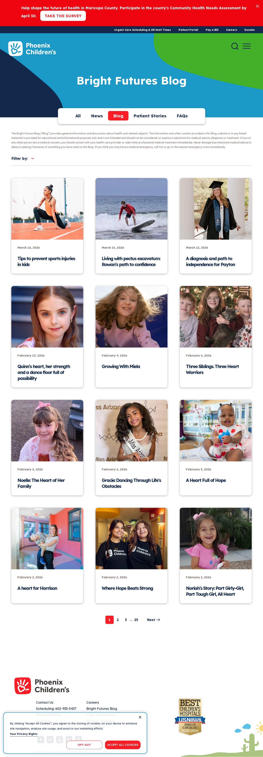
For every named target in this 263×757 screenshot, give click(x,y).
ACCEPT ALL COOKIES (122, 744)
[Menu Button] (247, 46)
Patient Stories (150, 115)
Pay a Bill (212, 29)
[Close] (257, 6)
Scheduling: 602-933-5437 (56, 709)
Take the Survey (63, 15)
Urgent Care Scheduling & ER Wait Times (142, 29)
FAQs (182, 115)
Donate (250, 29)
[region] (75, 733)
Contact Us (44, 702)
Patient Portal (188, 29)
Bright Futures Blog (101, 709)
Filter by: (19, 158)
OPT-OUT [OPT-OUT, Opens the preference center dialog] (84, 744)
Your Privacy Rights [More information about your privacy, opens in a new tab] (23, 733)
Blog (118, 115)
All (78, 115)
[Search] (235, 46)
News (97, 115)
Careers (231, 29)
